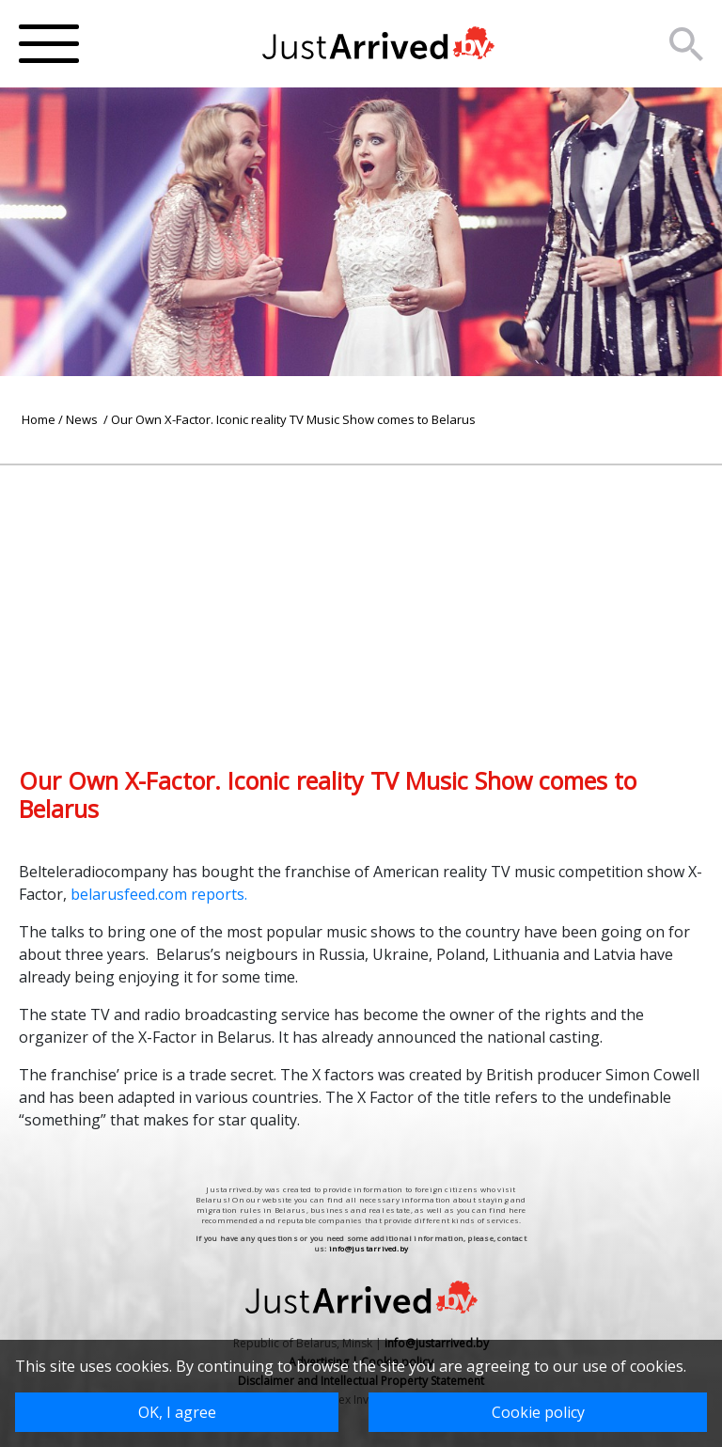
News (83, 419)
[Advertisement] (361, 597)
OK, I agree (177, 1412)
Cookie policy (538, 1412)
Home (38, 419)
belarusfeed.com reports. (161, 894)
